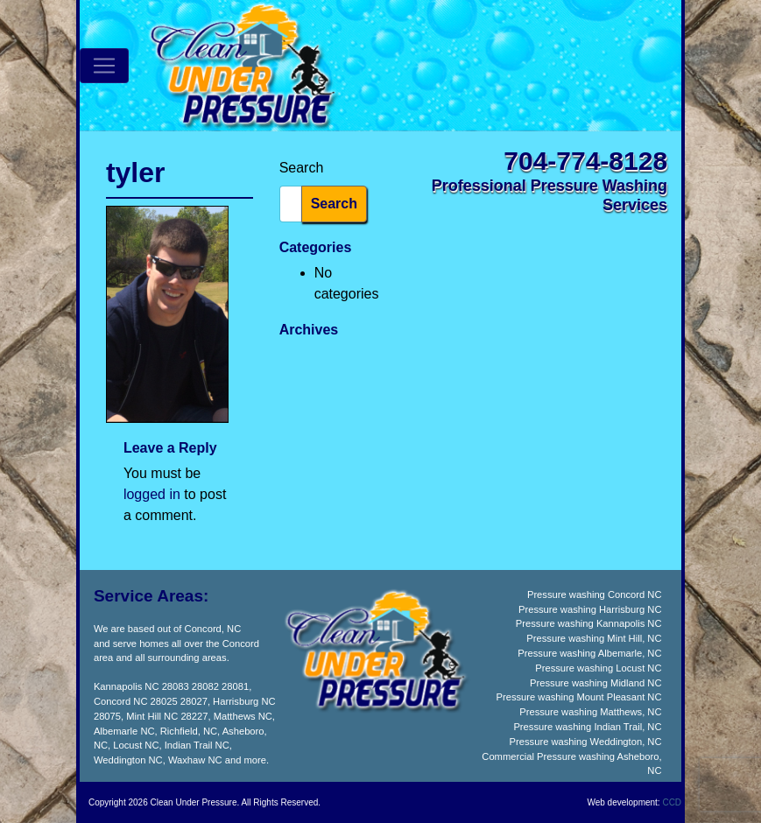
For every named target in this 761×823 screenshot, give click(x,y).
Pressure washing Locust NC (598, 668)
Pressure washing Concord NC (594, 594)
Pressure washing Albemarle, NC (589, 653)
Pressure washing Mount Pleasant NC (578, 697)
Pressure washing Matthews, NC (590, 712)
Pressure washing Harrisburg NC (590, 609)
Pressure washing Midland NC (595, 683)
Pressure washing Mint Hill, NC (593, 638)
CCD (671, 802)
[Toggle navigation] (104, 65)
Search (301, 167)
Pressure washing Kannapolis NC (589, 623)
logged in (151, 494)
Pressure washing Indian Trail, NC (587, 726)
